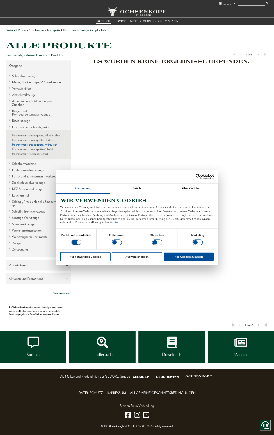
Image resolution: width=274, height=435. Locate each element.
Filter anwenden (61, 293)
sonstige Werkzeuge (25, 217)
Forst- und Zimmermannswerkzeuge (36, 176)
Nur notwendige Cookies (85, 256)
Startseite (10, 30)
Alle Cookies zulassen (189, 256)
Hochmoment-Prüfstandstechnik (30, 153)
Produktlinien (17, 265)
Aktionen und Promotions (26, 279)
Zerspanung (20, 249)
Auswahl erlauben (137, 256)
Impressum (116, 393)
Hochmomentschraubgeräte (45, 30)
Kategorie (15, 66)
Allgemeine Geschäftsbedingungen (163, 393)
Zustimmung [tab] (83, 188)
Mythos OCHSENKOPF (146, 21)
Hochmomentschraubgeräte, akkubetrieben (36, 135)
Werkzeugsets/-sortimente (30, 236)
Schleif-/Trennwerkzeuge (28, 211)
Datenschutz (90, 393)
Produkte (103, 21)
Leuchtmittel (20, 195)
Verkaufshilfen (21, 88)
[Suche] (251, 4)
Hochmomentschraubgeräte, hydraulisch (34, 144)
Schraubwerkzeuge (24, 76)
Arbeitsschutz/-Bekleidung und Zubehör (32, 102)
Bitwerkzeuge (21, 120)
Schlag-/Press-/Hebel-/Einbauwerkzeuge (38, 203)
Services (120, 21)
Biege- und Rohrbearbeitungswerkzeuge (31, 112)
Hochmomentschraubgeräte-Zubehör (33, 149)
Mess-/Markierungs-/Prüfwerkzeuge (36, 82)
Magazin (171, 21)
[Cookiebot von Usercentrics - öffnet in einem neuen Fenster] (198, 176)
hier (116, 222)
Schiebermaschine (24, 163)
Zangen (17, 243)
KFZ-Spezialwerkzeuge (27, 189)
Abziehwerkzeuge (24, 94)
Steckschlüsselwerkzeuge (28, 182)
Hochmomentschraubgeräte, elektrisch (33, 140)
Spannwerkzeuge (23, 224)
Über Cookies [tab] (191, 188)
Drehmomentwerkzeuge (28, 170)
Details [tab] (137, 188)
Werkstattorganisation (27, 230)
